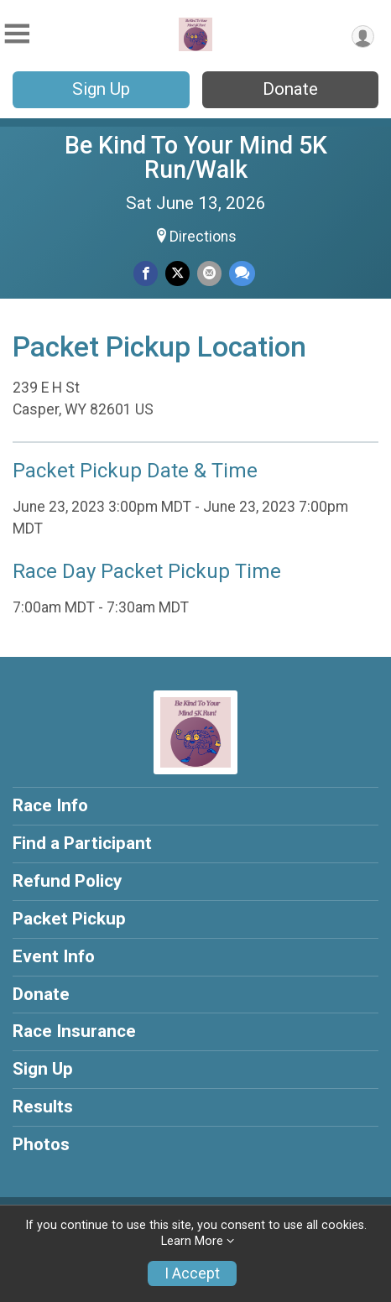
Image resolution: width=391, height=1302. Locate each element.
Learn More (192, 1241)
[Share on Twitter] (177, 273)
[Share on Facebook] (145, 273)
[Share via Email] (209, 273)
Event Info (54, 956)
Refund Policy (67, 881)
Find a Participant (82, 843)
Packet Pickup (69, 919)
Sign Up (101, 89)
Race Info (50, 805)
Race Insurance (74, 1031)
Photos (41, 1144)
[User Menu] (363, 36)
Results (43, 1106)
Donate (290, 89)
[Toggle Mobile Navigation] (17, 34)
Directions (203, 236)
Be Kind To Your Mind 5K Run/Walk (196, 157)
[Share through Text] (242, 273)
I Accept (192, 1273)
